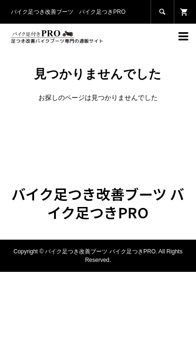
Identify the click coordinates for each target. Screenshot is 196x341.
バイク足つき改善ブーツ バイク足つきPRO (97, 203)
